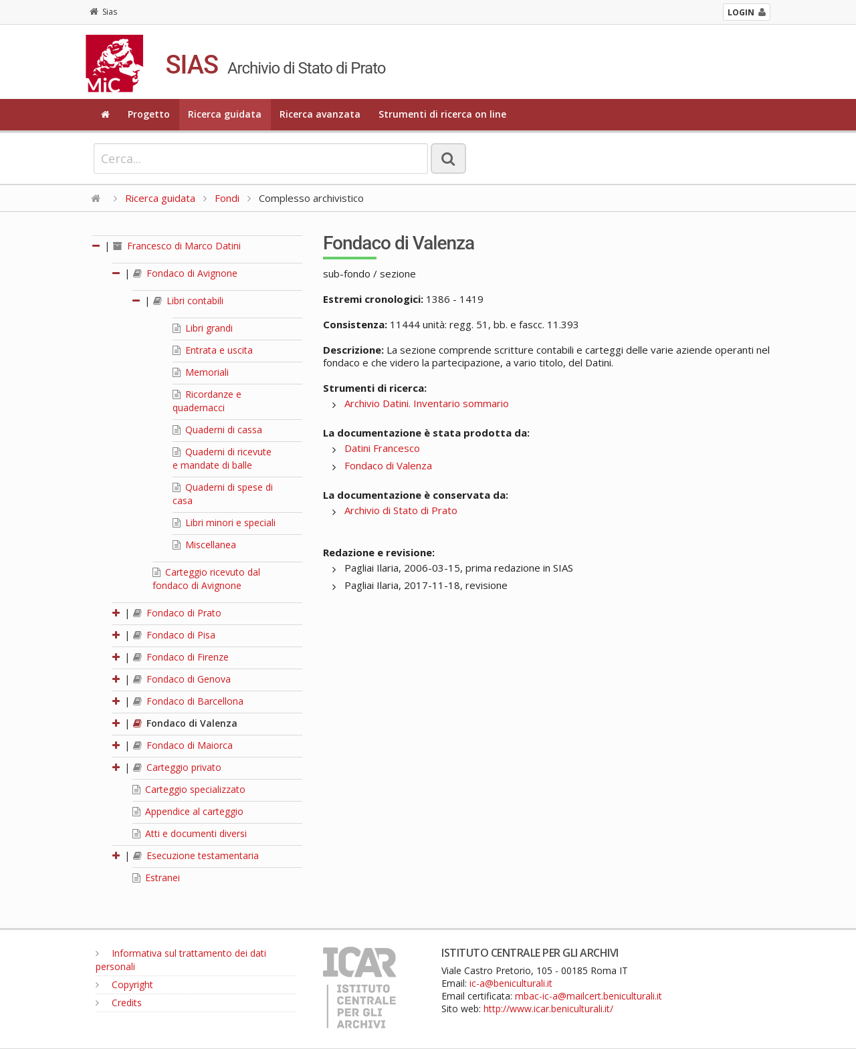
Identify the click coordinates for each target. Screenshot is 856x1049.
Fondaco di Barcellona (188, 701)
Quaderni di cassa (217, 429)
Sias (103, 11)
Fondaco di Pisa (174, 634)
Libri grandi (203, 328)
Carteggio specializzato (188, 789)
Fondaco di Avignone (185, 273)
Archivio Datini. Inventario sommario (426, 403)
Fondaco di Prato (177, 612)
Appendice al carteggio (187, 811)
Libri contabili (188, 300)
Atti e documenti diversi (189, 833)
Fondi (227, 198)
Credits (119, 1002)
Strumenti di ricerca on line (442, 114)
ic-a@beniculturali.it (510, 983)
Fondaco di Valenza (185, 723)
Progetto (149, 114)
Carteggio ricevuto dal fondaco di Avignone (206, 579)
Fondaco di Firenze (181, 657)
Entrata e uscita (213, 350)
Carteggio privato (177, 767)
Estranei (156, 877)
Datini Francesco (382, 448)
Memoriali (201, 372)
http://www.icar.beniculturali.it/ (548, 1008)
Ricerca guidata (224, 114)
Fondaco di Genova (182, 679)
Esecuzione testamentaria (196, 855)
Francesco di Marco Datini (177, 245)
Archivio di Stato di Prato (400, 510)
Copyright (124, 984)
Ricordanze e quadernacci (207, 401)
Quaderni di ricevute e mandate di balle (222, 458)
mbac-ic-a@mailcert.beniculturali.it (588, 995)
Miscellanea (204, 544)
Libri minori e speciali (224, 522)
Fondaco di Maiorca (183, 745)
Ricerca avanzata (320, 114)
